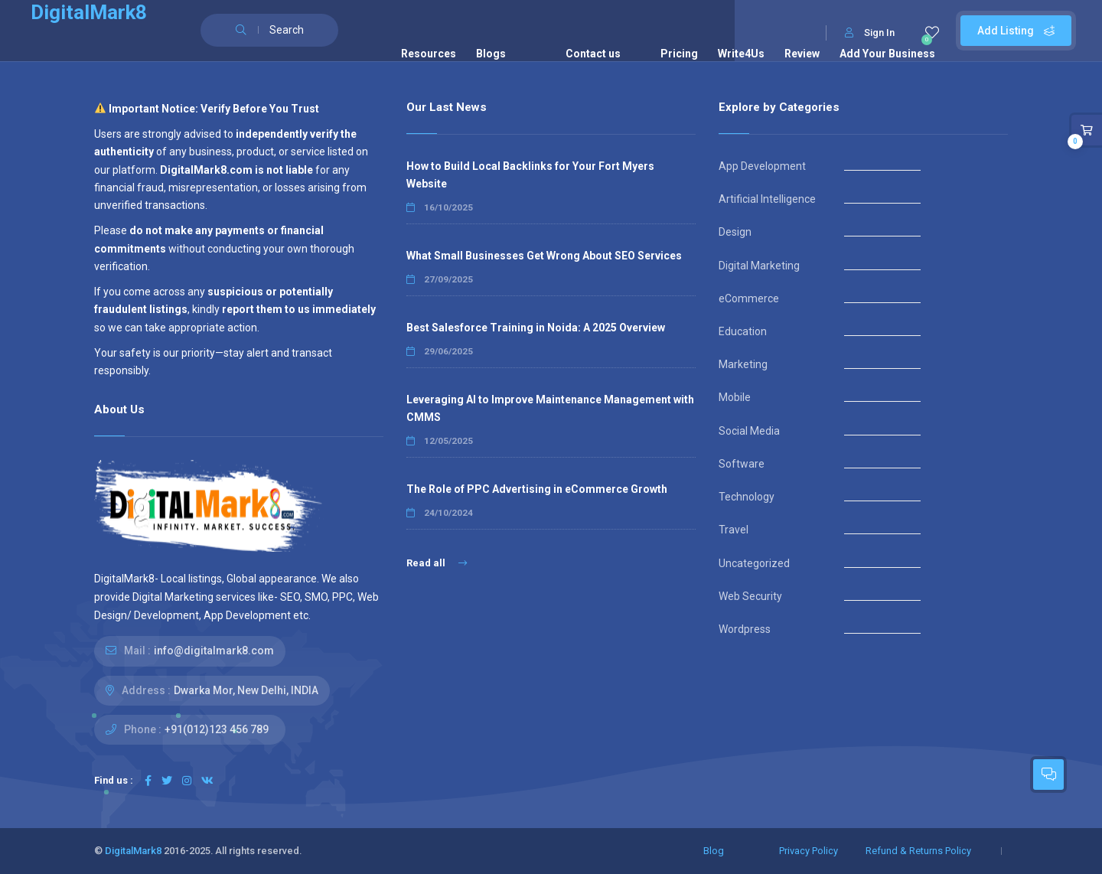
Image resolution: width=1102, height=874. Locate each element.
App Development (762, 166)
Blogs (491, 53)
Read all (436, 563)
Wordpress (745, 629)
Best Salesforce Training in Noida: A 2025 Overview (535, 327)
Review (802, 53)
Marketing (743, 364)
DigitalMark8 (133, 850)
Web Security (750, 596)
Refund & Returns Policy (918, 850)
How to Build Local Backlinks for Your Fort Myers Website (530, 175)
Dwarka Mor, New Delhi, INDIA (246, 690)
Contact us (593, 53)
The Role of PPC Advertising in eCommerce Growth (536, 489)
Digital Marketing (759, 265)
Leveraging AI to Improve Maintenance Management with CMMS (550, 408)
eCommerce (749, 298)
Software (742, 464)
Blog (713, 850)
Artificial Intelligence (767, 199)
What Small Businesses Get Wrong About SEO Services (544, 255)
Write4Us (741, 53)
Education (743, 331)
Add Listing (1016, 30)
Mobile (735, 397)
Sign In (870, 32)
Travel (733, 529)
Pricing (679, 53)
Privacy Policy (808, 850)
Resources (428, 53)
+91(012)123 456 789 (217, 729)
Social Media (749, 431)
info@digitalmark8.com (214, 650)
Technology (746, 497)
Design (735, 232)
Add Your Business (887, 53)
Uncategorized (754, 563)
